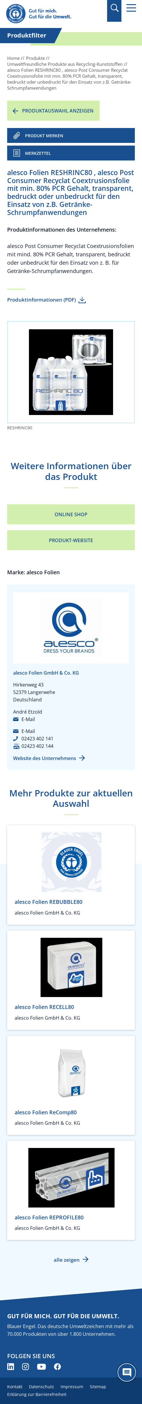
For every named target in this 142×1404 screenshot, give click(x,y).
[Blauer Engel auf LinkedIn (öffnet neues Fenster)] (10, 1366)
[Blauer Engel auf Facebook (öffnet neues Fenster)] (57, 1366)
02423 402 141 (37, 738)
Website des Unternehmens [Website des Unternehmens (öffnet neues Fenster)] (44, 758)
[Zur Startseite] (51, 14)
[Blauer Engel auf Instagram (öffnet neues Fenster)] (25, 1366)
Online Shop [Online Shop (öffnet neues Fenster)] (71, 514)
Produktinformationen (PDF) (41, 299)
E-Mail (28, 719)
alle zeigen (67, 1259)
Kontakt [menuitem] (14, 1386)
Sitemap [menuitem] (98, 1386)
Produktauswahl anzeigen (58, 110)
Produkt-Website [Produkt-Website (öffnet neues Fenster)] (71, 540)
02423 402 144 (37, 746)
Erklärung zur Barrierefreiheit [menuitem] (37, 1394)
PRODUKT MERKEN (44, 135)
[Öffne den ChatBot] (127, 1372)
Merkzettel (38, 153)
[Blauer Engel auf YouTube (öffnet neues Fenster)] (41, 1366)
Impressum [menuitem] (72, 1386)
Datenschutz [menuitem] (41, 1386)
